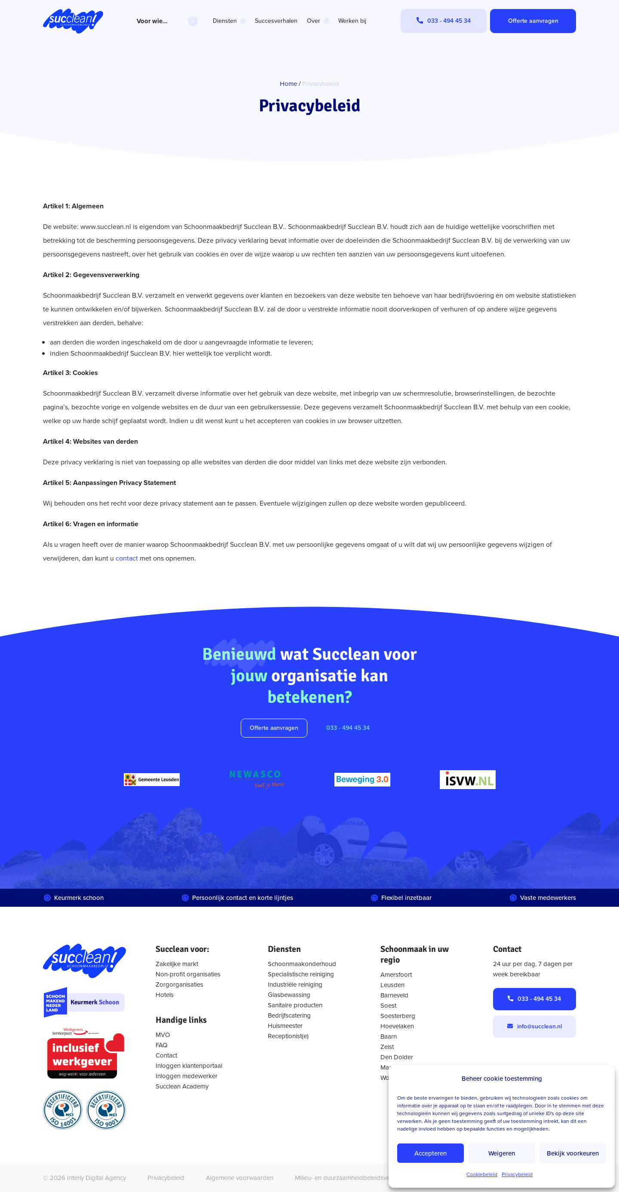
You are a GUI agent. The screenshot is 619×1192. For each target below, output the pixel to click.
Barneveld (394, 995)
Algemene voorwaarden (239, 1178)
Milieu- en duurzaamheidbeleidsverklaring (353, 1178)
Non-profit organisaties (188, 974)
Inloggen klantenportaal (189, 1065)
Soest (388, 1005)
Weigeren (501, 1153)
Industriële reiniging (295, 984)
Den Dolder (396, 1057)
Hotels (165, 995)
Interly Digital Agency (96, 1178)
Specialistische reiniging (301, 974)
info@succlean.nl (539, 1026)
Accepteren (430, 1153)
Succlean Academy (182, 1086)
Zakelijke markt (177, 964)
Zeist (387, 1047)
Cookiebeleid (481, 1174)
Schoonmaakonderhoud (302, 964)
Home (288, 83)
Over (313, 20)
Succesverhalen (276, 20)
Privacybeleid (517, 1174)
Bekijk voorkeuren (573, 1153)
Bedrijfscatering (289, 1015)
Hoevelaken (397, 1026)
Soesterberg (397, 1016)
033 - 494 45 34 (348, 727)
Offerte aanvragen (274, 727)
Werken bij (352, 20)
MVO (163, 1035)
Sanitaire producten (295, 1005)
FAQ (161, 1045)
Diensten (225, 20)
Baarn (388, 1036)
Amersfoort (396, 974)
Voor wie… (152, 21)
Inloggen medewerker (187, 1076)
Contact (166, 1055)
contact (127, 558)
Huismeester (285, 1025)
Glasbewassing (289, 995)
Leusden (392, 985)
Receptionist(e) (288, 1036)
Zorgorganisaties (179, 984)
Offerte (533, 20)
